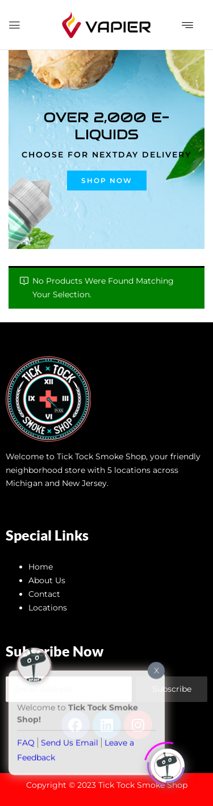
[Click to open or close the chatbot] (168, 763)
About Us (46, 580)
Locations (47, 608)
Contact (44, 594)
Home (40, 567)
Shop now (106, 180)
